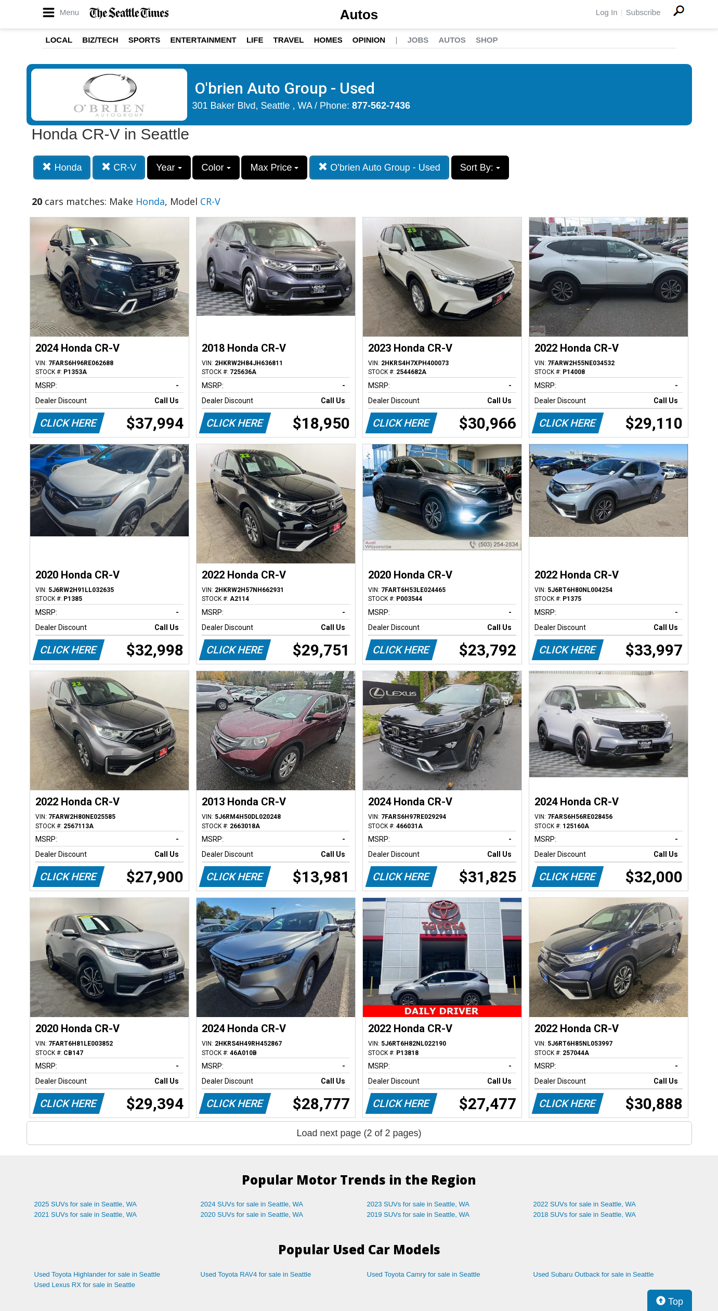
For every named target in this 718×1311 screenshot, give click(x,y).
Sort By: (480, 167)
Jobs (417, 39)
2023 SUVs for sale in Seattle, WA (418, 1204)
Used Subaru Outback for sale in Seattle (593, 1274)
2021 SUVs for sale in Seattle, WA (85, 1214)
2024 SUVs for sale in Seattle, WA (252, 1204)
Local (59, 39)
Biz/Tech (100, 39)
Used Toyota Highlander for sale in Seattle (97, 1274)
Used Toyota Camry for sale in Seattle (423, 1274)
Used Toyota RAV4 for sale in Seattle (256, 1274)
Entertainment (204, 39)
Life (255, 39)
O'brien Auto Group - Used (379, 167)
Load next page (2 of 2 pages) (358, 1133)
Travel (288, 39)
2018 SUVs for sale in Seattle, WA (584, 1214)
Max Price (274, 167)
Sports (144, 39)
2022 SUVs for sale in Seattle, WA (584, 1204)
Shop (487, 39)
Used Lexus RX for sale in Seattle (84, 1285)
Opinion (369, 39)
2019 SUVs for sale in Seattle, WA (418, 1214)
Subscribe (643, 12)
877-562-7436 (381, 105)
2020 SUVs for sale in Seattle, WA (252, 1214)
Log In (607, 12)
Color (215, 167)
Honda (62, 167)
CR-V (118, 167)
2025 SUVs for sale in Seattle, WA (85, 1204)
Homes (328, 39)
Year (168, 167)
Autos (359, 14)
